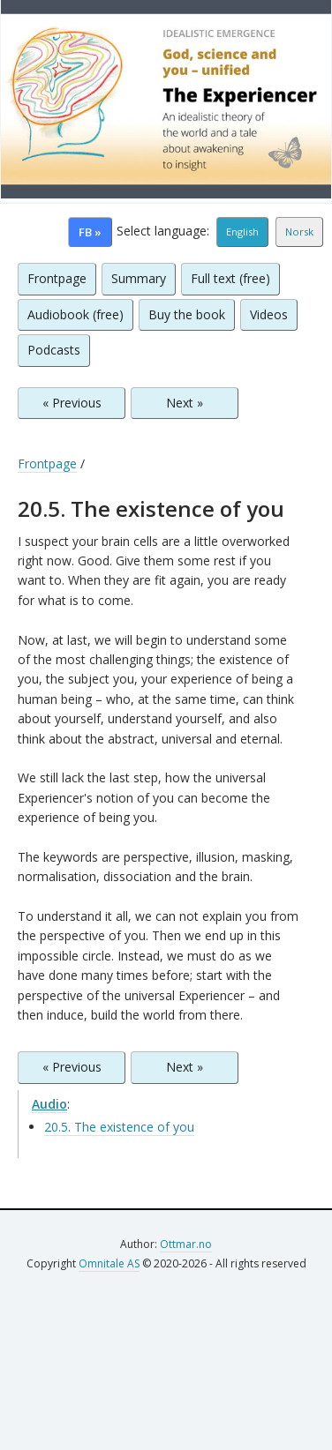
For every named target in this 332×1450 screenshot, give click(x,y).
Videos (269, 314)
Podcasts (53, 349)
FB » (90, 232)
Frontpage (57, 278)
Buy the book (186, 314)
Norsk (299, 231)
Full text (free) (230, 278)
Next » (184, 402)
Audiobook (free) (75, 314)
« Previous (72, 402)
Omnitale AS (109, 1263)
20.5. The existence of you (119, 1126)
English (242, 231)
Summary (138, 278)
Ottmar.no (186, 1244)
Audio (49, 1103)
